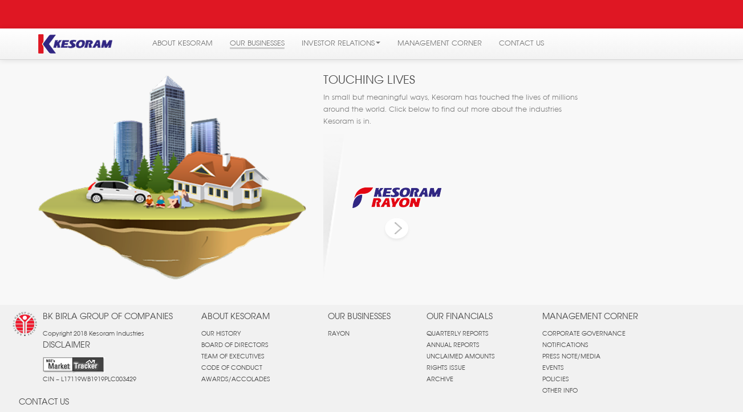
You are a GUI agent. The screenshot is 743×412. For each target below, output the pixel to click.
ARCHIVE (440, 379)
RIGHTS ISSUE (446, 368)
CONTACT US (44, 401)
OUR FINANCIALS (460, 316)
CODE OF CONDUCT (231, 368)
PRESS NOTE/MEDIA (571, 356)
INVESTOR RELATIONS (341, 42)
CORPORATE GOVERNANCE (584, 333)
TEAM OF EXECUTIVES (233, 356)
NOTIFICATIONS (565, 345)
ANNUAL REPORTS (453, 345)
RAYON (339, 333)
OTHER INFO (560, 390)
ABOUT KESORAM (235, 316)
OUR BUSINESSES (359, 316)
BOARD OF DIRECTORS (235, 345)
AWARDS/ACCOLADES (235, 379)
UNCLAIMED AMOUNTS (461, 356)
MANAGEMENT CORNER (590, 316)
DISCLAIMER (66, 344)
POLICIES (555, 379)
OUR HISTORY (221, 333)
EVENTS (553, 368)
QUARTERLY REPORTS (458, 333)
